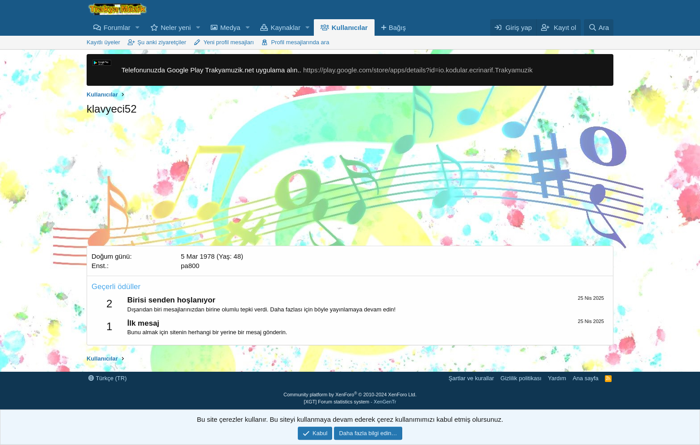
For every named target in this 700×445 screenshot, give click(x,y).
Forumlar (117, 27)
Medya (230, 27)
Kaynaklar (285, 27)
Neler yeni (176, 27)
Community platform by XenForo (350, 394)
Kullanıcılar (350, 27)
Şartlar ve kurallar (471, 378)
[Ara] (598, 27)
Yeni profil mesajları (229, 42)
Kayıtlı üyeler (103, 42)
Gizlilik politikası (521, 378)
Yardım (557, 378)
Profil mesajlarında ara (300, 42)
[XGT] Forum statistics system (350, 401)
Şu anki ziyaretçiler (162, 42)
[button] (137, 27)
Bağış (397, 27)
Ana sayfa (586, 378)
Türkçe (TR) (107, 378)
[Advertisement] (350, 183)
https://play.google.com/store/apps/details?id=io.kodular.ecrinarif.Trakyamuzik (418, 70)
